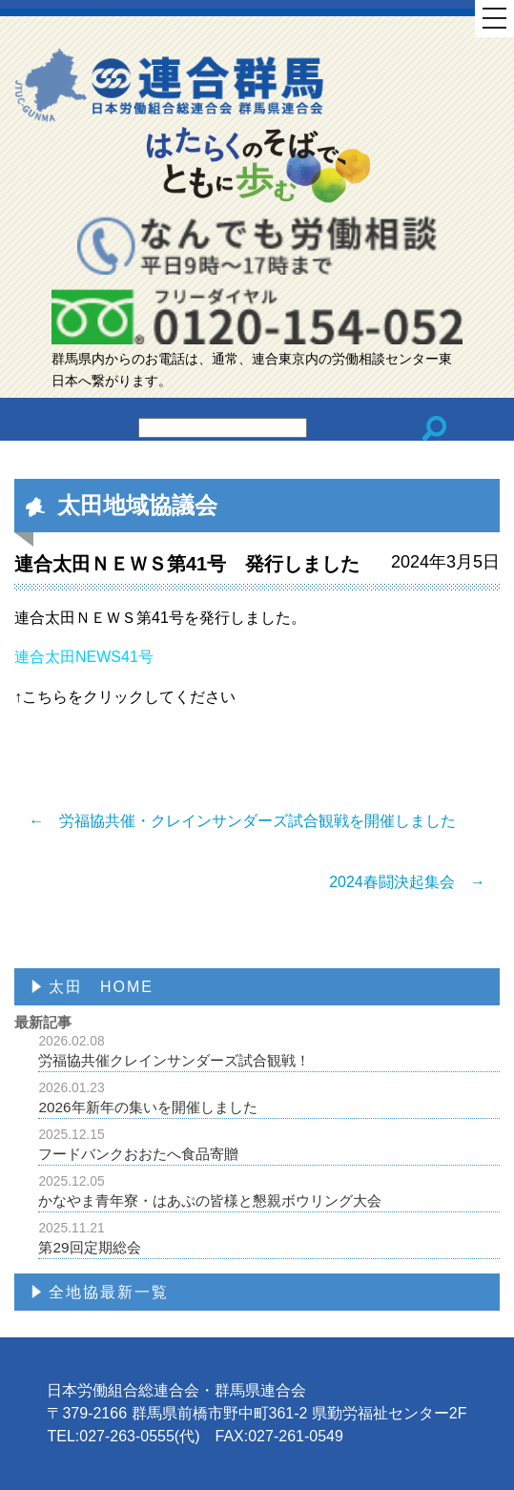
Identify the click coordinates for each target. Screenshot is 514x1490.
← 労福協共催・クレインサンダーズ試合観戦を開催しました (242, 821)
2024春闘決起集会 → (407, 882)
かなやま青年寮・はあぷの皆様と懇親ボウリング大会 (269, 1191)
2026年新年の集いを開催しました (269, 1097)
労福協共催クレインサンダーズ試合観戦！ (269, 1050)
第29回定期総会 (269, 1237)
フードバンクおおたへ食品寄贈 (269, 1144)
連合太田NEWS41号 (84, 657)
